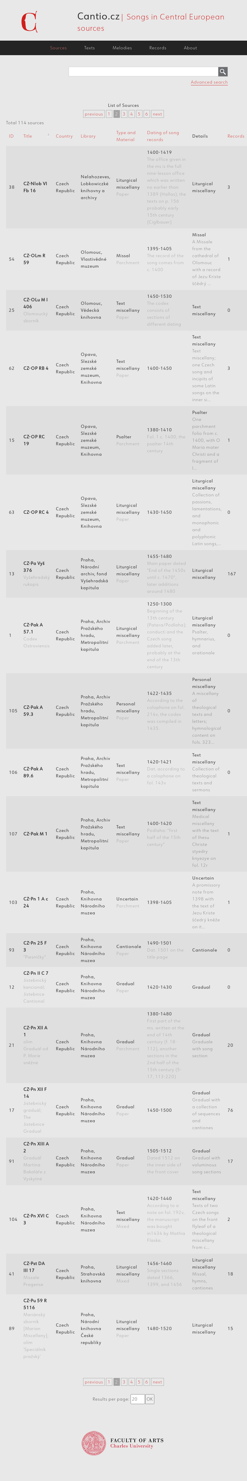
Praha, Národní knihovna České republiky (91, 1328)
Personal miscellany (128, 711)
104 (13, 1219)
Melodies (122, 48)
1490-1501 (165, 950)
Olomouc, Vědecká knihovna (92, 310)
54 (12, 259)
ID (11, 136)
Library (88, 136)
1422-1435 (166, 710)
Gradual (125, 987)
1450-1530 (164, 310)
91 (12, 1161)
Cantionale (128, 949)
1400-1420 (164, 833)
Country (64, 136)
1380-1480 (165, 1045)
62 (12, 368)
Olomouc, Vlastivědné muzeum (94, 259)
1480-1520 (159, 1328)
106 (13, 772)
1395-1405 (165, 259)
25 (12, 310)
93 (12, 950)
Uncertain (128, 902)
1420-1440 (166, 1219)
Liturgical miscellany (128, 187)
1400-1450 (159, 368)
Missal (128, 259)
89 (12, 1328)
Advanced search (209, 82)
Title (27, 136)
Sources (58, 48)
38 (12, 187)
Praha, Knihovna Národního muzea (93, 902)
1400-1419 (166, 187)
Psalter (128, 440)
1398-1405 (159, 902)
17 (12, 1110)
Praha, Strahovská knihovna (93, 1274)
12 (12, 987)
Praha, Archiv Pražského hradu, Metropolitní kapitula (95, 635)
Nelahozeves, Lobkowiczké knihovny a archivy (96, 187)
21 (12, 1045)
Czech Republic (65, 187)
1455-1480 (166, 573)
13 (12, 574)
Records (158, 48)
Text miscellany (128, 310)
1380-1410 (166, 440)
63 (12, 512)
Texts (89, 48)
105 (13, 711)
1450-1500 (159, 1110)
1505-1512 (164, 1161)
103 (13, 902)
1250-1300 (166, 635)
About (190, 48)
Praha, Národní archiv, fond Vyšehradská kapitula (94, 574)
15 (12, 440)
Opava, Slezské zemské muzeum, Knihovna (91, 368)
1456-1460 (164, 1273)
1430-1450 (159, 512)
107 (13, 834)
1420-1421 (166, 772)
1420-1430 (159, 987)
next (157, 114)
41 (12, 1274)
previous (94, 114)
